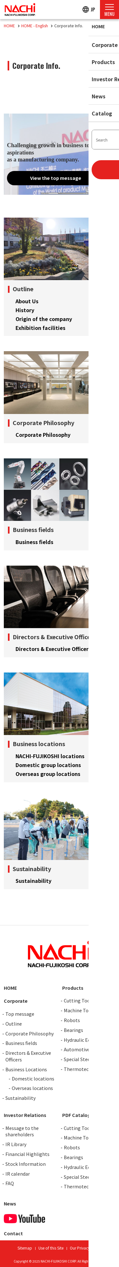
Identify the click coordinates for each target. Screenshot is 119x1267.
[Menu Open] (109, 9)
